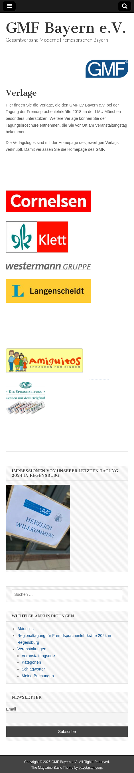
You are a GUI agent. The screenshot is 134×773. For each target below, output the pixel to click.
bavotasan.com (90, 768)
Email (11, 709)
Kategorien (31, 662)
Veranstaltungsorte (38, 655)
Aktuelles (25, 628)
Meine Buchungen (38, 676)
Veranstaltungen (31, 649)
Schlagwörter (33, 669)
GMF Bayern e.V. (66, 28)
